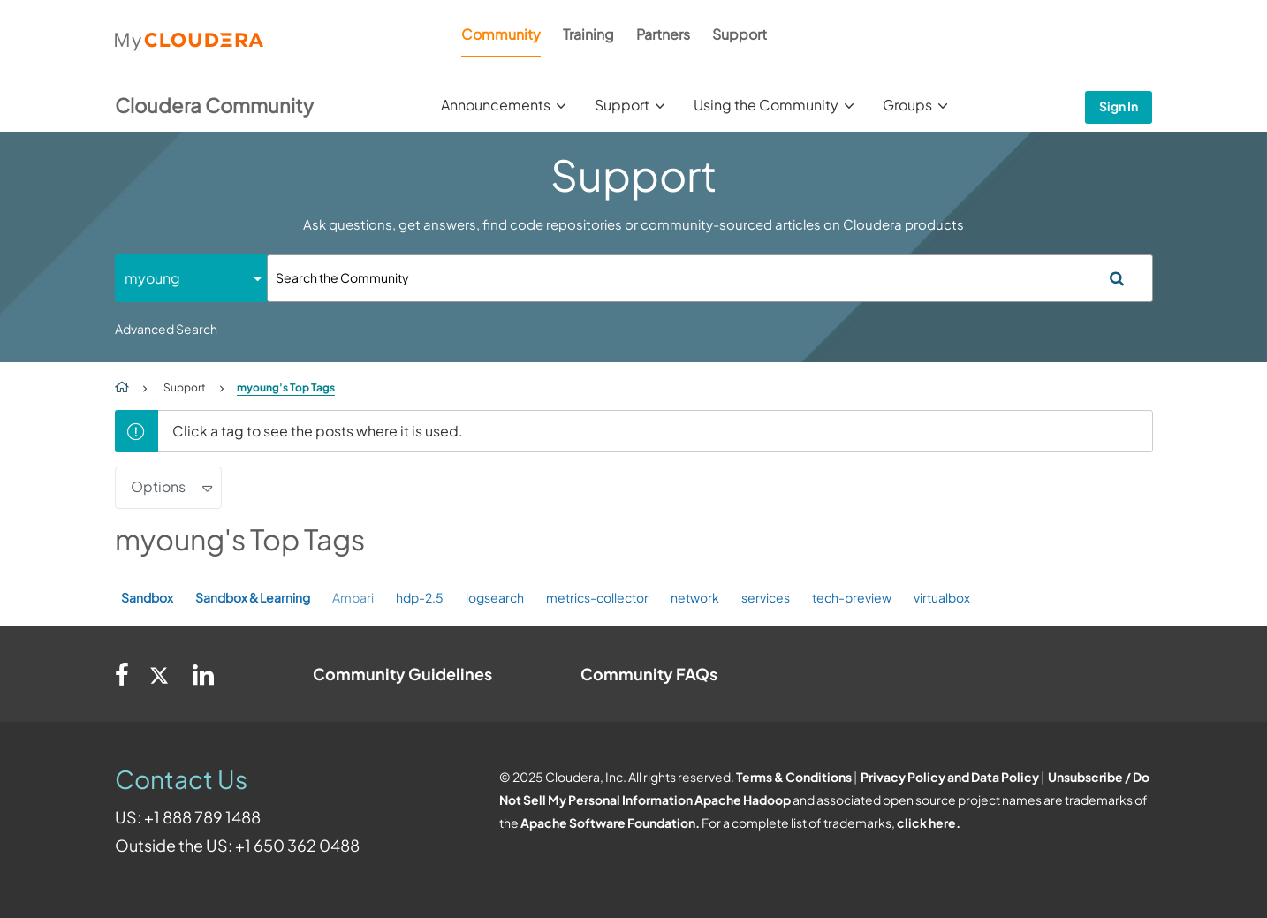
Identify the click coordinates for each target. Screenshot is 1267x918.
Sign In (1118, 106)
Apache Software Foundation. (610, 823)
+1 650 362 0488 (297, 845)
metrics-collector (597, 597)
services (765, 597)
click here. (928, 823)
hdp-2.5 (420, 597)
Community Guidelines (402, 674)
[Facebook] (122, 674)
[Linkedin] (203, 674)
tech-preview (851, 597)
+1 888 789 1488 (202, 817)
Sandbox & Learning (252, 597)
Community (501, 34)
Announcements (495, 104)
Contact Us (181, 778)
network (695, 597)
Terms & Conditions (794, 777)
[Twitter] (160, 674)
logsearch (495, 597)
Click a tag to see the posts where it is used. (317, 430)
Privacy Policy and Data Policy (950, 777)
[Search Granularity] (191, 278)
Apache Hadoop (742, 800)
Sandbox (147, 597)
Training (588, 34)
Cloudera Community (214, 105)
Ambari (353, 597)
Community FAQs (648, 674)
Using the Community (766, 104)
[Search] (710, 278)
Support (739, 34)
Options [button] (158, 486)
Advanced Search (166, 329)
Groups (907, 104)
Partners (663, 34)
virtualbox (942, 597)
